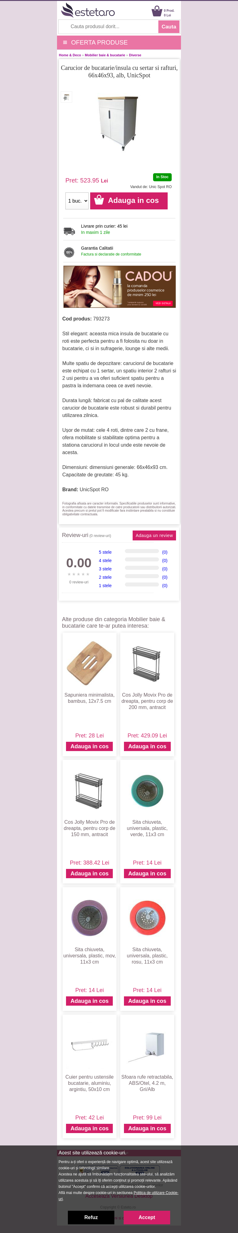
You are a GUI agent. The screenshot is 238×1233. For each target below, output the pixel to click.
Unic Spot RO (160, 187)
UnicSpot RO (94, 489)
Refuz (91, 1217)
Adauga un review (154, 535)
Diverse (135, 55)
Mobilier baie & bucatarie (105, 55)
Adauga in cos (89, 746)
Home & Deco (70, 55)
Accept (147, 1217)
